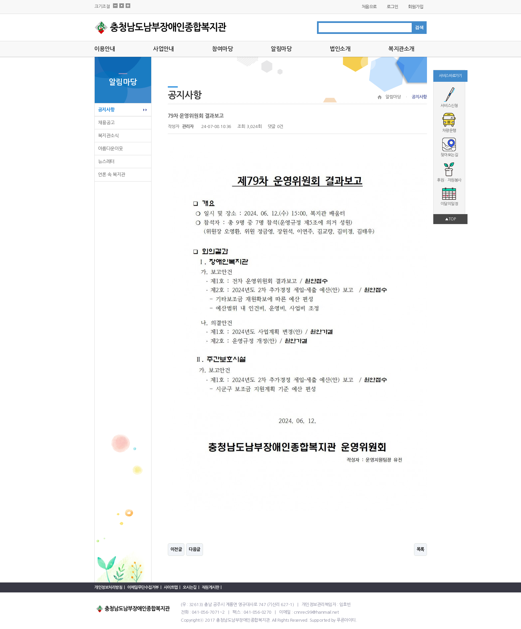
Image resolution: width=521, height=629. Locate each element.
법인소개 (340, 49)
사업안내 (163, 49)
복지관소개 (401, 49)
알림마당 (281, 49)
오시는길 (190, 587)
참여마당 (222, 49)
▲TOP (450, 219)
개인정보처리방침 (108, 587)
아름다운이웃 (110, 148)
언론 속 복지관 (111, 174)
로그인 (392, 7)
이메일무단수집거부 (143, 587)
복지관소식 (108, 135)
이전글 (176, 549)
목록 (420, 549)
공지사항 (106, 109)
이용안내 (104, 49)
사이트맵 (171, 587)
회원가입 (415, 7)
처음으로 (369, 7)
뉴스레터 (106, 161)
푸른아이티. (347, 620)
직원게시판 (210, 587)
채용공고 (106, 122)
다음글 (194, 549)
